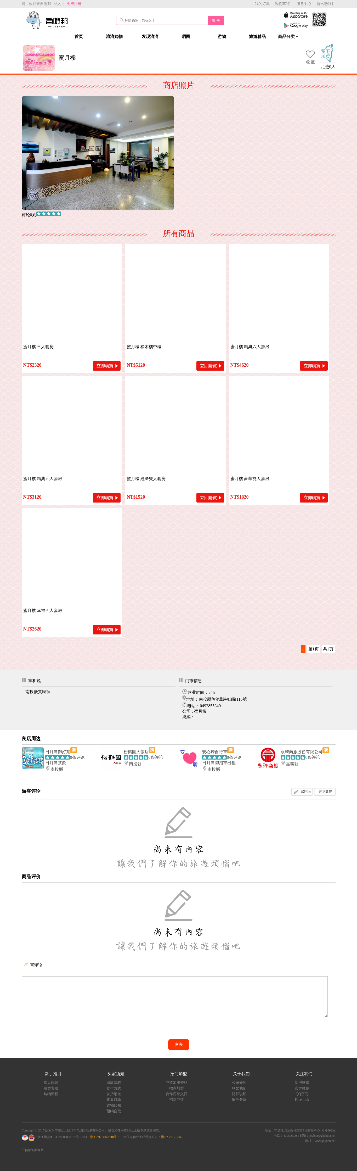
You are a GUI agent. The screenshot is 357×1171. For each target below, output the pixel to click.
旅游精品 (257, 36)
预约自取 (113, 1111)
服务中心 (304, 4)
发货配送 (113, 1094)
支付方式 (113, 1088)
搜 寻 (216, 20)
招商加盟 (176, 1088)
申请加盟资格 (177, 1083)
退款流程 (113, 1083)
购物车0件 (283, 4)
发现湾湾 (150, 36)
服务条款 (239, 1100)
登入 (57, 4)
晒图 (186, 36)
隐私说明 (239, 1094)
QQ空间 (302, 1094)
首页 (79, 36)
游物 (222, 36)
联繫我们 (239, 1088)
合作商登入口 (177, 1094)
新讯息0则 (324, 4)
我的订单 (262, 4)
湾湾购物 (114, 36)
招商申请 (176, 1100)
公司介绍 (239, 1083)
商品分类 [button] (288, 36)
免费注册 (74, 4)
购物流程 (51, 1094)
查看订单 (113, 1100)
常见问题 (51, 1083)
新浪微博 (302, 1083)
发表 (178, 1044)
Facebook (302, 1100)
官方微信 (302, 1088)
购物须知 (113, 1105)
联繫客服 (51, 1088)
